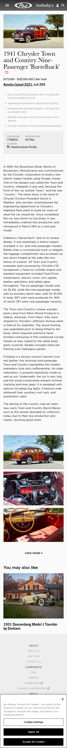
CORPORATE (33, 667)
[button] (57, 5)
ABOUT (33, 645)
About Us (33, 651)
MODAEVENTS (33, 683)
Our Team (33, 656)
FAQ (33, 672)
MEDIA (33, 694)
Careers (33, 678)
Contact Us (33, 662)
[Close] (63, 699)
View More (34, 553)
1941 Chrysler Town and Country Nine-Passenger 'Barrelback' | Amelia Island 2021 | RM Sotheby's (34, 5)
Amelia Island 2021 (17, 84)
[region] (33, 721)
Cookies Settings (33, 722)
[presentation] (6, 602)
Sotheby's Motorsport (33, 688)
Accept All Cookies (33, 741)
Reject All (33, 732)
